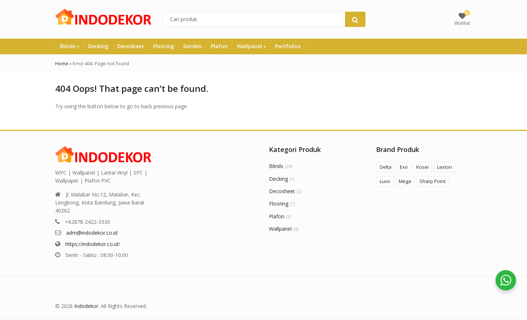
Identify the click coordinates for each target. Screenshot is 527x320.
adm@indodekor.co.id (91, 232)
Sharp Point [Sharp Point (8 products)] (433, 181)
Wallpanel (251, 46)
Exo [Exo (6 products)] (404, 167)
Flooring (163, 46)
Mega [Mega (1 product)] (405, 181)
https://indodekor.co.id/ (92, 244)
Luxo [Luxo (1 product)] (385, 181)
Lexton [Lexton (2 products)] (444, 167)
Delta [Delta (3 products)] (385, 167)
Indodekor (86, 306)
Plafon (219, 46)
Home (61, 63)
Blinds (69, 46)
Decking (98, 46)
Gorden (192, 46)
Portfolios (287, 46)
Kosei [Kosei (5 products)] (422, 167)
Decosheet (130, 46)
